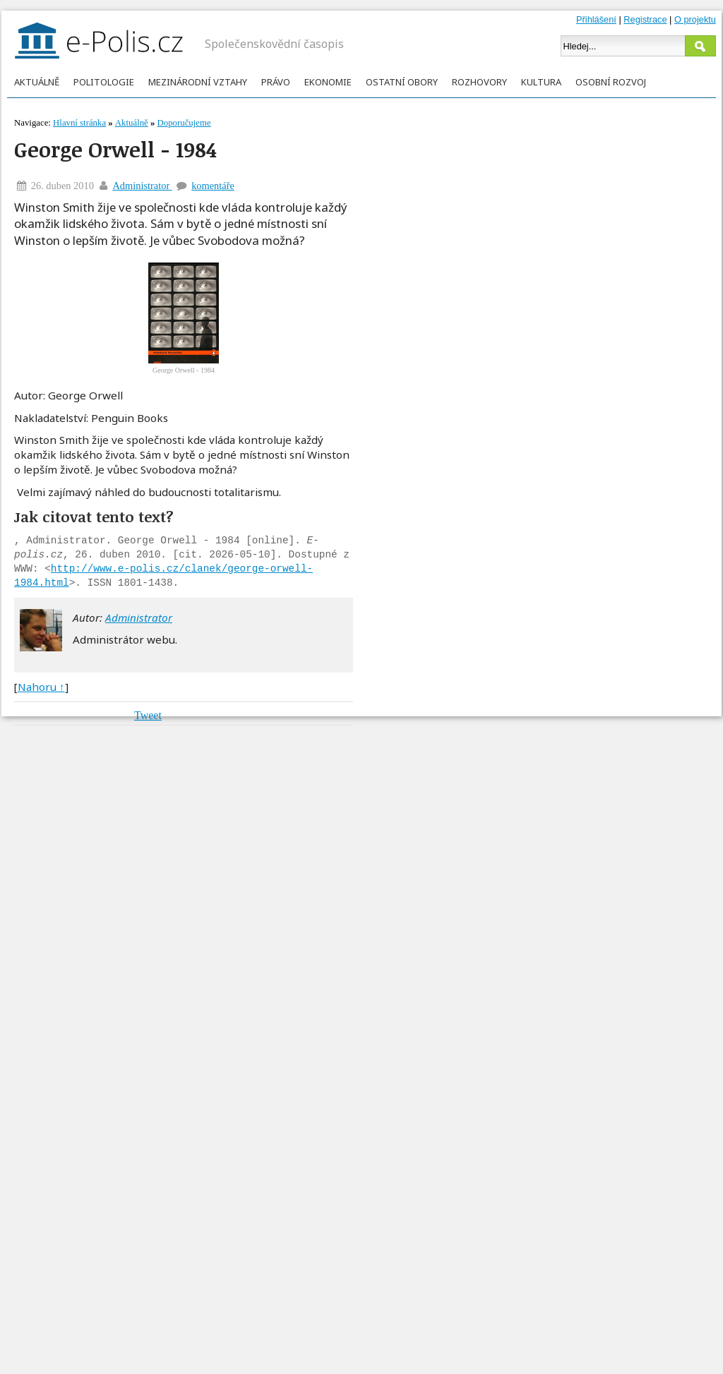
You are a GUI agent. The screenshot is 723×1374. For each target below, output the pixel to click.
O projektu (695, 19)
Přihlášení (596, 19)
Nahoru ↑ (41, 687)
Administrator (142, 185)
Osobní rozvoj (610, 82)
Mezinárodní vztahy (197, 82)
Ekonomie (328, 82)
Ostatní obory (402, 82)
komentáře (212, 185)
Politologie (103, 82)
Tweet (148, 715)
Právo (275, 82)
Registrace (645, 19)
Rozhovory (479, 82)
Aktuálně (36, 82)
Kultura (541, 82)
